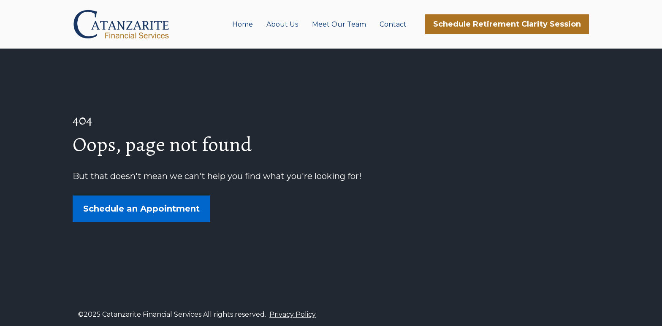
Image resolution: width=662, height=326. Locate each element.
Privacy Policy (292, 312)
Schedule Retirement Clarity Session (507, 24)
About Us (282, 24)
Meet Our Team (339, 24)
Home (242, 24)
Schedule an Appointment (141, 208)
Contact (393, 24)
